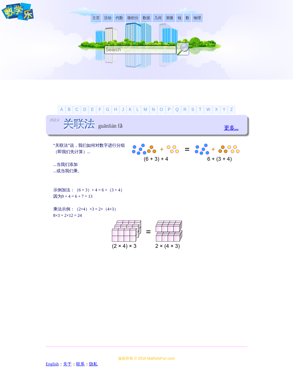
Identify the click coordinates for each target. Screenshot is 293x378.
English (52, 364)
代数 (119, 18)
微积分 (132, 18)
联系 (80, 364)
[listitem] (96, 18)
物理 (197, 18)
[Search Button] (182, 48)
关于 (67, 364)
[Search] (140, 49)
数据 (146, 18)
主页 (96, 18)
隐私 (93, 364)
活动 (107, 18)
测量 (169, 18)
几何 (158, 18)
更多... (231, 128)
